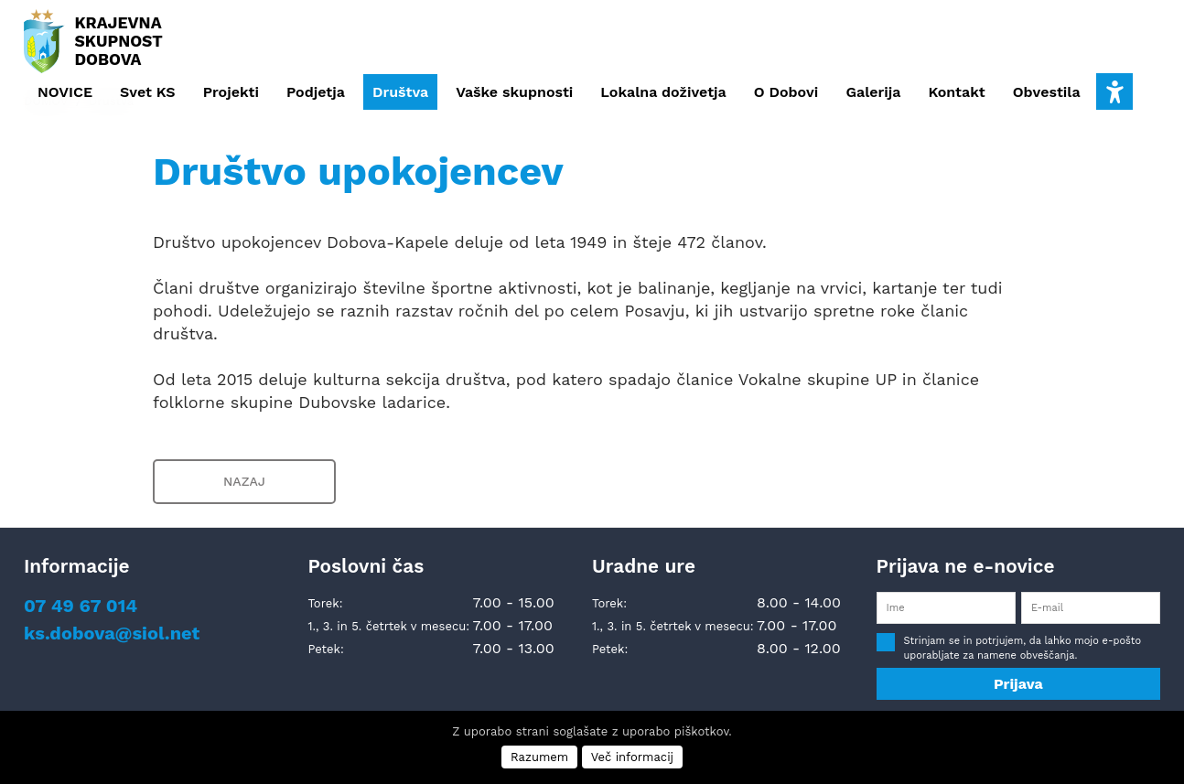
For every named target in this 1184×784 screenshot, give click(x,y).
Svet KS (148, 92)
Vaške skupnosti (514, 92)
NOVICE (65, 92)
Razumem (539, 757)
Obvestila (1047, 92)
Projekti (231, 92)
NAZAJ (244, 481)
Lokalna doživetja (663, 92)
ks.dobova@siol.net (111, 633)
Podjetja (315, 92)
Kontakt (956, 92)
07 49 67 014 (80, 606)
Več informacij (632, 757)
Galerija (872, 92)
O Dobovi (786, 92)
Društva (400, 92)
